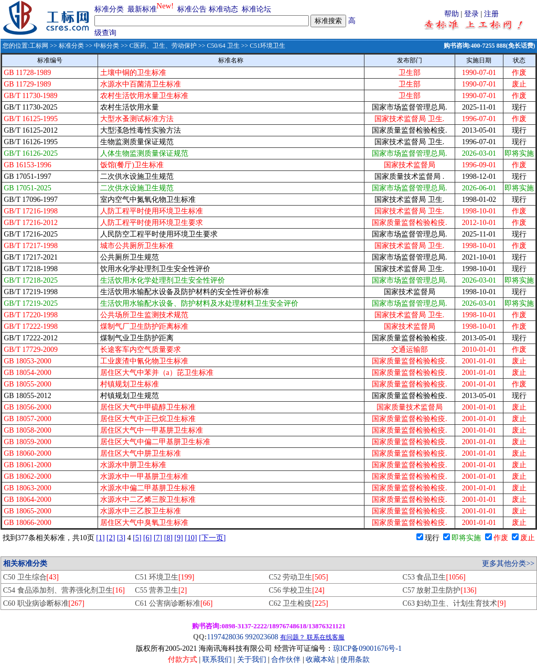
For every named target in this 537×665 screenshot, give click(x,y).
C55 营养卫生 (161, 590)
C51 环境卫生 (164, 577)
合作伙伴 (285, 659)
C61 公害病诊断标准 (173, 603)
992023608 (261, 637)
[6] (147, 538)
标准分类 (109, 9)
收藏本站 (320, 659)
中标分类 (106, 45)
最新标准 (142, 9)
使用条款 (355, 659)
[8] (168, 538)
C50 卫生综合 (31, 577)
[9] (179, 538)
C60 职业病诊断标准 (43, 603)
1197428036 (225, 637)
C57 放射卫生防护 (440, 590)
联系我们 (217, 659)
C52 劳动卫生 (298, 577)
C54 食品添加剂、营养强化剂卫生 (64, 590)
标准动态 (223, 9)
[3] (121, 538)
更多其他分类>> (508, 563)
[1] (100, 538)
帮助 (451, 14)
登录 (471, 14)
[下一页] (212, 538)
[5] (137, 538)
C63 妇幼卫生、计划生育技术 (454, 603)
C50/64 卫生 (223, 45)
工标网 (38, 45)
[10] (191, 538)
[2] (110, 538)
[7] (158, 538)
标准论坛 (256, 9)
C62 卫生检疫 (298, 603)
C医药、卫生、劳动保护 (163, 45)
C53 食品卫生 (434, 577)
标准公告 (192, 9)
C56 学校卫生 (296, 590)
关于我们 (252, 659)
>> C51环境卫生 (263, 45)
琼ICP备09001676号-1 (367, 648)
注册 (491, 14)
